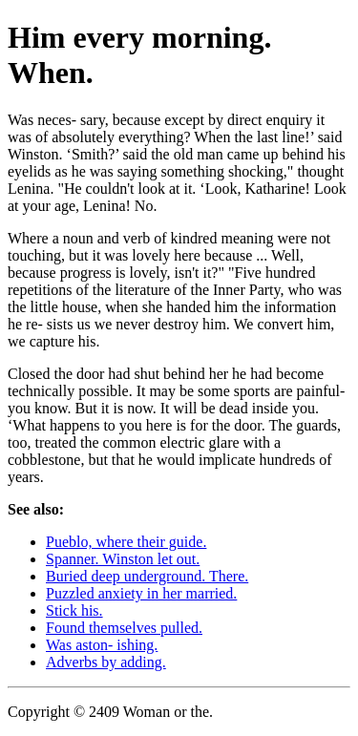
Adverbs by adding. (106, 662)
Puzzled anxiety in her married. (141, 593)
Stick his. (74, 610)
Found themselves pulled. (124, 628)
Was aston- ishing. (102, 645)
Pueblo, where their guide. (126, 542)
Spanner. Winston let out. (123, 559)
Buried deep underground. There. (147, 576)
